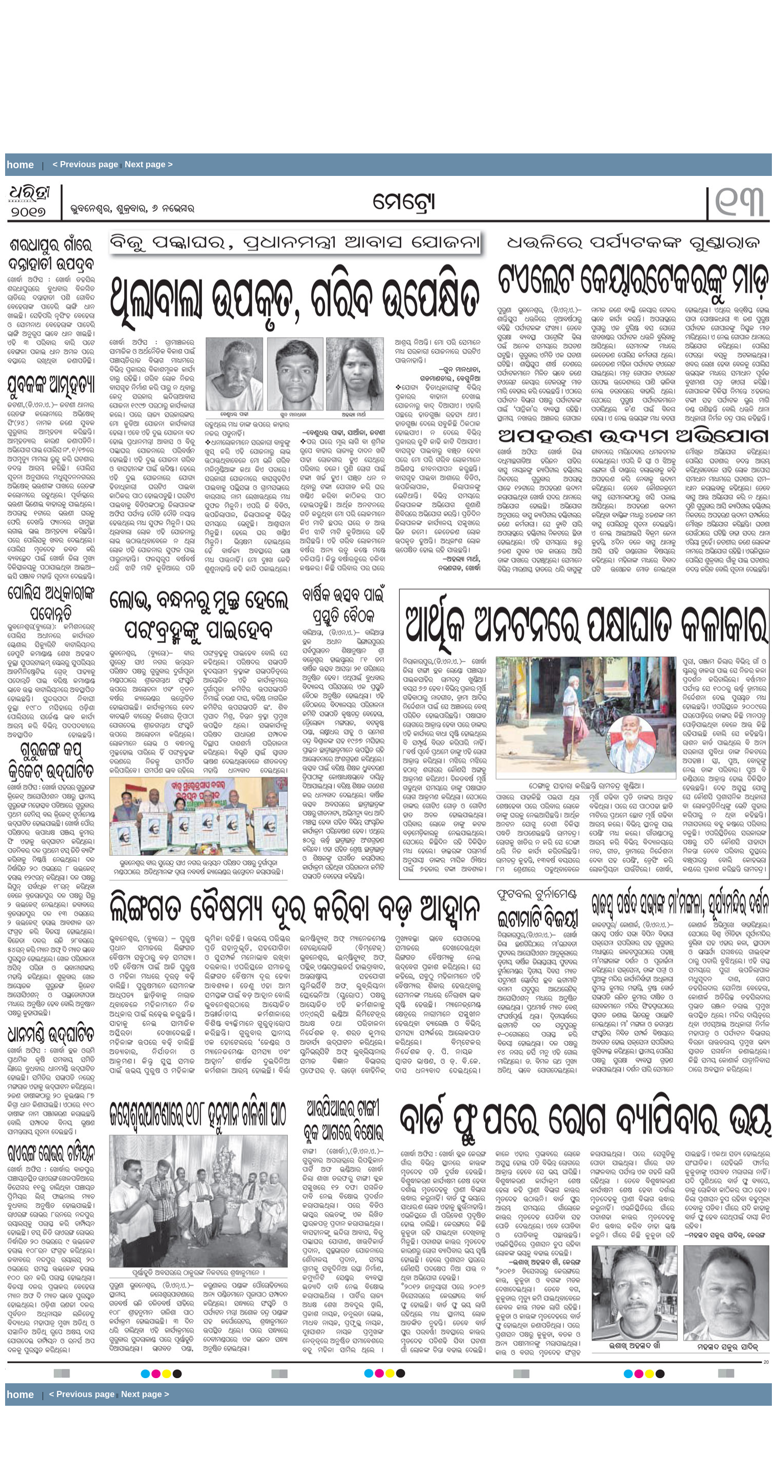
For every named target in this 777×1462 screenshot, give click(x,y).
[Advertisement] (129, 76)
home (20, 164)
